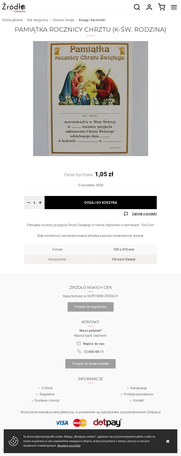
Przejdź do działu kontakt (90, 364)
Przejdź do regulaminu (91, 307)
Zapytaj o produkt (144, 214)
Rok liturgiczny (37, 20)
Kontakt (138, 400)
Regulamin (47, 394)
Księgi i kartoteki (92, 20)
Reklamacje (138, 388)
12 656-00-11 (94, 352)
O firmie (47, 388)
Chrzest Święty (63, 20)
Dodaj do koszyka (100, 203)
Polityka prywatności (138, 394)
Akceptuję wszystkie (69, 445)
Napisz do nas (94, 344)
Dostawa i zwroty (47, 400)
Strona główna (12, 20)
